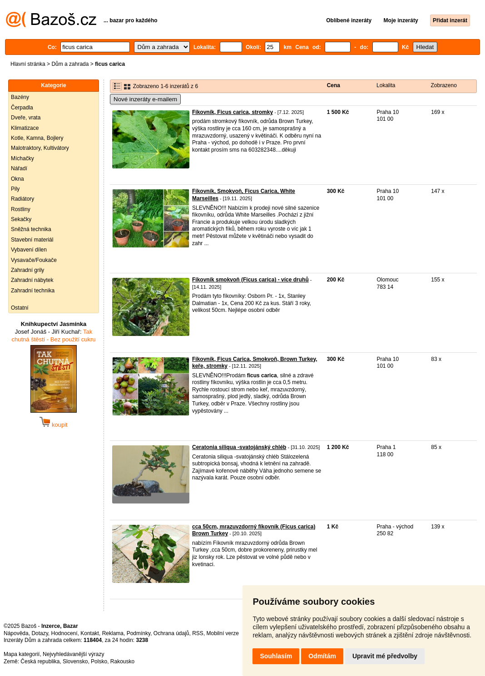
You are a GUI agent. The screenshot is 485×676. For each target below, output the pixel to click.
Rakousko (122, 661)
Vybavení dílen (29, 250)
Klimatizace (25, 128)
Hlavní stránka (27, 64)
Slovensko (75, 661)
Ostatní (20, 308)
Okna (17, 179)
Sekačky (21, 219)
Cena (333, 85)
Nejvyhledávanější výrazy (73, 654)
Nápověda (16, 633)
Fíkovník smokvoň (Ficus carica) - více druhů (250, 279)
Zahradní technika (32, 290)
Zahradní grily (27, 270)
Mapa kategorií (22, 654)
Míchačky (22, 158)
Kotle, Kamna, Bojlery (37, 138)
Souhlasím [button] (276, 656)
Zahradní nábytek (32, 280)
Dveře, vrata (25, 117)
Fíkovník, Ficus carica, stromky (232, 112)
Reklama (113, 633)
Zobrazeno (443, 85)
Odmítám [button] (322, 656)
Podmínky (138, 633)
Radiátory (22, 199)
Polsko (99, 661)
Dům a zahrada (70, 64)
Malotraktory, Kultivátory (40, 148)
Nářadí (19, 168)
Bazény (20, 97)
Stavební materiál (32, 240)
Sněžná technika (31, 229)
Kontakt (89, 633)
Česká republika (39, 661)
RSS (197, 633)
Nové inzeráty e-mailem (145, 99)
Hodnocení (64, 633)
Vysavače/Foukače (34, 260)
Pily (15, 189)
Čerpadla (22, 107)
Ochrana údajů (171, 633)
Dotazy (39, 633)
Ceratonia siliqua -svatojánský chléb (239, 447)
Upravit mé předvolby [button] (384, 656)
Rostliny (20, 209)
